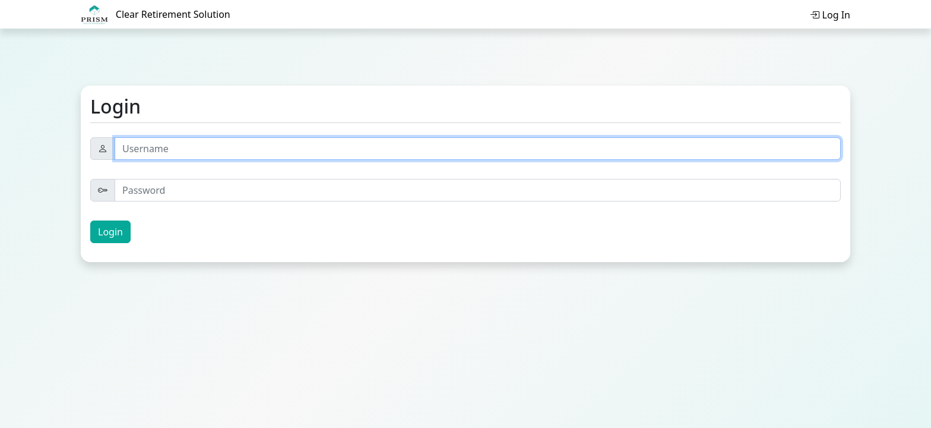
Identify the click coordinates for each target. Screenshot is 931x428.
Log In (830, 14)
